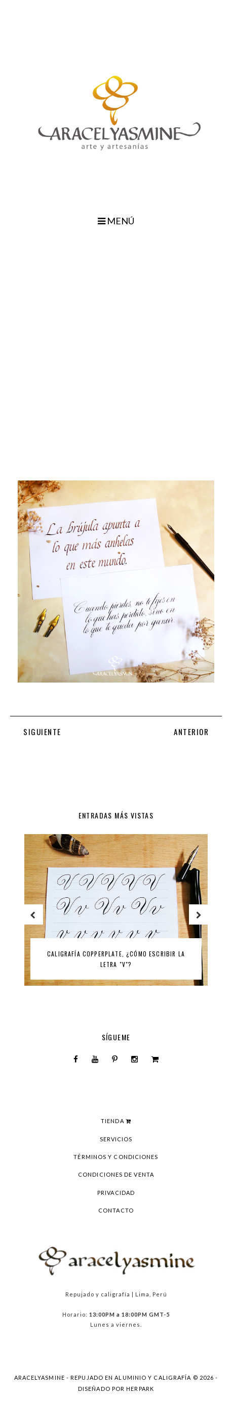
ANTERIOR (191, 731)
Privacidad (116, 1192)
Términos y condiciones (115, 1156)
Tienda (116, 1121)
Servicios (116, 1139)
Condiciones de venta (116, 1174)
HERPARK (140, 1388)
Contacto (116, 1210)
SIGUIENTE (42, 731)
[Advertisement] (116, 351)
